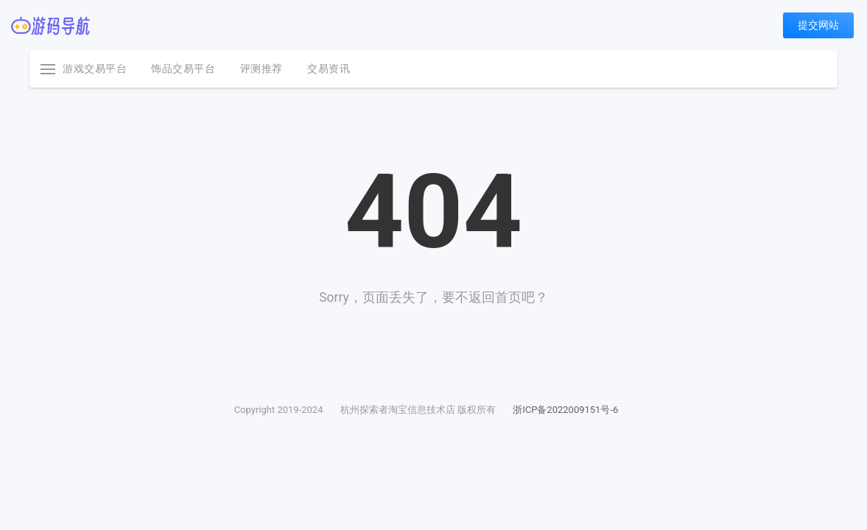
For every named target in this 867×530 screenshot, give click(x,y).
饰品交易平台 (183, 68)
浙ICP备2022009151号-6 (565, 409)
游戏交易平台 (95, 68)
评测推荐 (261, 68)
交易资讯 (328, 68)
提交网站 (818, 25)
